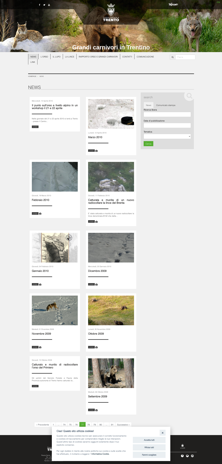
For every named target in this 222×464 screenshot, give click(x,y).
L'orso (45, 56)
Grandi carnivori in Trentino (111, 47)
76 (76, 424)
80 (101, 424)
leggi (35, 126)
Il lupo (57, 56)
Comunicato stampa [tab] (165, 105)
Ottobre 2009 (96, 333)
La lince (70, 56)
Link (33, 61)
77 (82, 424)
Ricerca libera (150, 109)
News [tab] (148, 105)
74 (64, 424)
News (33, 56)
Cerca (148, 143)
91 (112, 424)
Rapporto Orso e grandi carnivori (99, 56)
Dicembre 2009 (97, 270)
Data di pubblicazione (154, 120)
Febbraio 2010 (40, 199)
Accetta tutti (149, 439)
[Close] (162, 433)
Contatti (129, 56)
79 (94, 424)
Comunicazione (147, 56)
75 (70, 424)
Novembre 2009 (41, 333)
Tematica (148, 131)
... (58, 424)
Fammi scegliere (149, 454)
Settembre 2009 (97, 396)
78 (88, 424)
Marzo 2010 (95, 137)
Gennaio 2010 (40, 270)
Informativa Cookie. (100, 453)
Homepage (32, 76)
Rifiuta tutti (149, 447)
